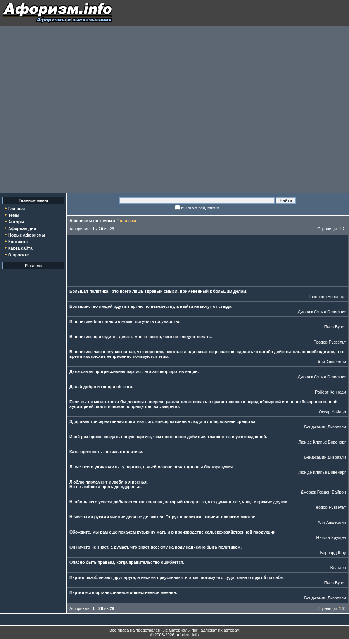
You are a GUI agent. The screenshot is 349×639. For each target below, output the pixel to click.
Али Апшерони (332, 361)
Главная (16, 208)
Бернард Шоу (333, 552)
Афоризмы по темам (90, 220)
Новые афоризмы (26, 235)
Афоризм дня (22, 228)
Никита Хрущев (331, 537)
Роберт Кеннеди (330, 392)
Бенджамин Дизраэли (325, 427)
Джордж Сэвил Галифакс (322, 311)
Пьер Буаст (335, 327)
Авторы (16, 221)
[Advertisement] (83, 109)
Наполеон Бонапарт (327, 296)
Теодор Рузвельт (330, 342)
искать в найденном (200, 207)
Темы (13, 215)
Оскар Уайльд (332, 411)
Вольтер (338, 567)
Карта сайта (20, 248)
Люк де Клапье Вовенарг (322, 442)
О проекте (18, 254)
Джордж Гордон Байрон (323, 492)
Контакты (18, 241)
